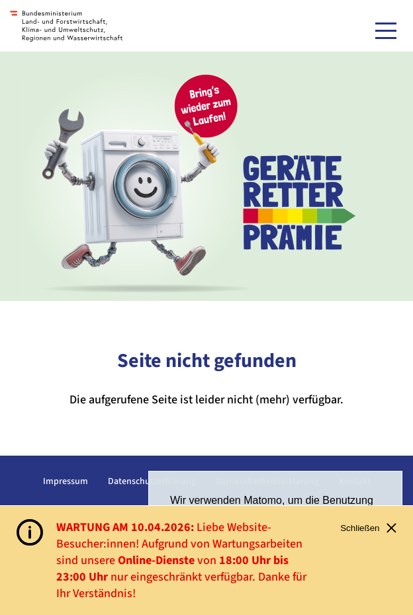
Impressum (65, 481)
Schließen (368, 528)
